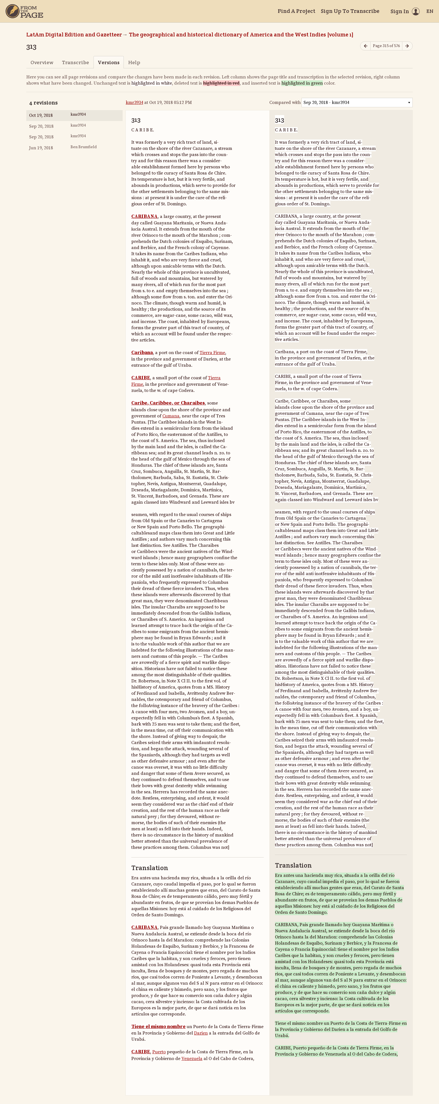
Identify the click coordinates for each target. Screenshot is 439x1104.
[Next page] (407, 46)
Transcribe (75, 62)
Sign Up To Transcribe (350, 11)
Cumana (170, 416)
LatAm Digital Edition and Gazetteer (74, 34)
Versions (109, 62)
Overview (42, 62)
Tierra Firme (212, 352)
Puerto (159, 1052)
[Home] (24, 11)
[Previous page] (365, 46)
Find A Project (296, 11)
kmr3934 (134, 102)
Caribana (142, 353)
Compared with (285, 102)
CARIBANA (144, 216)
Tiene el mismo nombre (158, 1027)
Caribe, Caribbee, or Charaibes (168, 403)
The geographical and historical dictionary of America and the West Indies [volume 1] (241, 34)
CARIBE (140, 378)
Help (134, 62)
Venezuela (191, 1058)
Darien (201, 1033)
